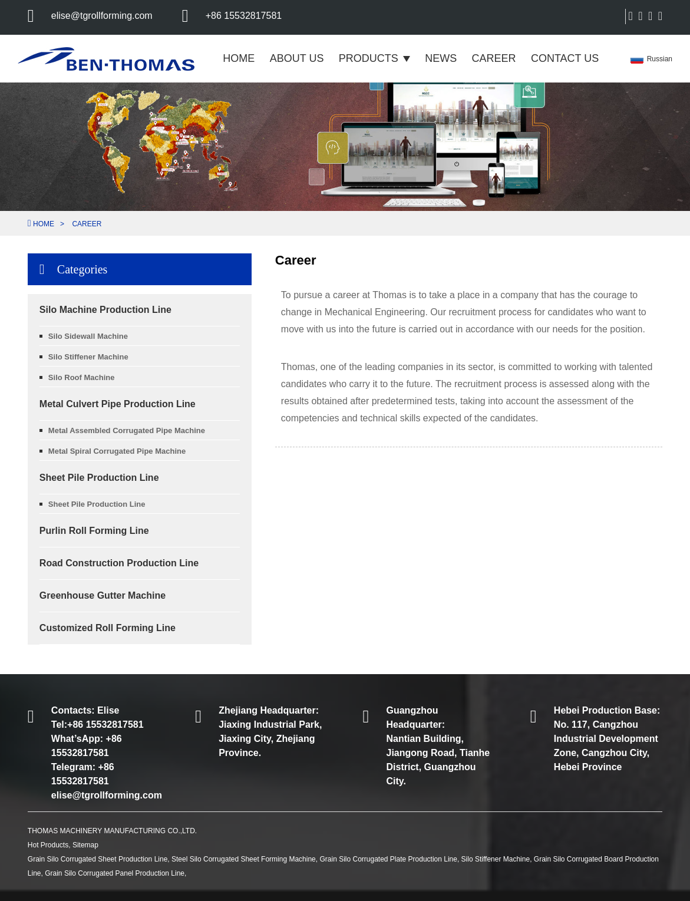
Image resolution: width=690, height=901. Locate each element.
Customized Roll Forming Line (107, 628)
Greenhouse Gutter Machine (102, 595)
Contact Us (565, 58)
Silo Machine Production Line (105, 310)
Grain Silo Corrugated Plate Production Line (388, 859)
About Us (297, 58)
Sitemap (85, 845)
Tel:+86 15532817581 (97, 725)
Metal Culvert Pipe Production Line (117, 404)
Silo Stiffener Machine (88, 356)
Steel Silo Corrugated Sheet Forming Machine (243, 859)
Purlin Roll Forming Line (94, 531)
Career (494, 58)
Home (239, 58)
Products (374, 58)
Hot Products (48, 845)
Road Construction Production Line (119, 563)
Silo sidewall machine (88, 336)
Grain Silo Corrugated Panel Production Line (114, 873)
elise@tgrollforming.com (102, 16)
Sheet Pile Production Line (99, 478)
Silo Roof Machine (81, 377)
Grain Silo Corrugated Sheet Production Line (97, 859)
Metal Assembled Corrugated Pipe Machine (126, 430)
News (441, 58)
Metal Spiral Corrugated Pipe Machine (117, 451)
